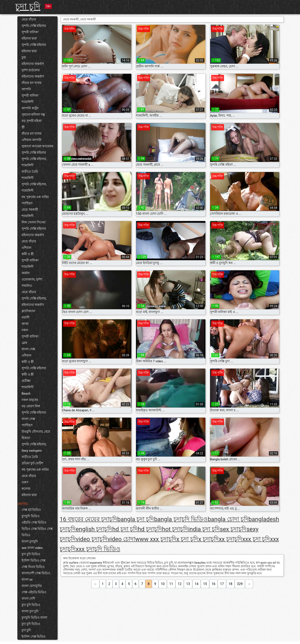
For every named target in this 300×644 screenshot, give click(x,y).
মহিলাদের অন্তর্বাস (33, 64)
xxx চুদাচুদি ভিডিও (98, 549)
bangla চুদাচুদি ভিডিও (181, 519)
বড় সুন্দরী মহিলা (32, 121)
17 (222, 584)
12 (180, 584)
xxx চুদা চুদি (256, 539)
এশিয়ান (26, 248)
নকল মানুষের (30, 400)
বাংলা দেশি (28, 598)
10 (163, 584)
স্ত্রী (23, 127)
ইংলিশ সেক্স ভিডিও (33, 637)
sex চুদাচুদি (233, 529)
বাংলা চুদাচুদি (30, 541)
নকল (25, 330)
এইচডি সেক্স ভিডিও (34, 522)
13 (188, 584)
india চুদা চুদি (204, 529)
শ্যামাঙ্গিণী (27, 102)
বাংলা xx (27, 579)
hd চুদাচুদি (150, 529)
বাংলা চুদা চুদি (30, 611)
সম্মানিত (27, 286)
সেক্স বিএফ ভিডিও (33, 567)
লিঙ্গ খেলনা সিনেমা (33, 222)
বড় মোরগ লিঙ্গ (31, 406)
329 (240, 584)
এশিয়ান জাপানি (31, 140)
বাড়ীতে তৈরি (30, 172)
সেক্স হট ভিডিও (31, 510)
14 (196, 584)
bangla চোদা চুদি (228, 519)
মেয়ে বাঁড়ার (29, 19)
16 (213, 584)
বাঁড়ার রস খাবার (31, 83)
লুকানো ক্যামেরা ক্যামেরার (37, 146)
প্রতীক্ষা (26, 381)
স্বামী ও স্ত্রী (28, 254)
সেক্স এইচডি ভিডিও (34, 592)
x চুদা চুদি (187, 539)
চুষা (24, 57)
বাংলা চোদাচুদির (32, 586)
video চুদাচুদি (91, 539)
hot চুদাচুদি (175, 529)
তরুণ (25, 482)
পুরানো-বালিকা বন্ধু (33, 114)
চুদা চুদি (27, 7)
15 (205, 584)
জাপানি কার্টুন (30, 108)
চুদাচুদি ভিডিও (31, 516)
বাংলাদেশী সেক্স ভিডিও (36, 573)
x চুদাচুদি (208, 539)
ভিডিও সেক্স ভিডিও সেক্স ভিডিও (37, 532)
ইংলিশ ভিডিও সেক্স (33, 560)
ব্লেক (24, 343)
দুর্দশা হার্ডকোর (31, 70)
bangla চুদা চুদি (135, 519)
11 (171, 584)
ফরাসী (25, 317)
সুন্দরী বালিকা (30, 32)
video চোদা (121, 539)
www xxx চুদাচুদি (155, 539)
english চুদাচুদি (94, 529)
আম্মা (25, 324)
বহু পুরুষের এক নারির (35, 197)
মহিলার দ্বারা (29, 38)
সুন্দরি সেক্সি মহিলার (34, 26)
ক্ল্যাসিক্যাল (28, 311)
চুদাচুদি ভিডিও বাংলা (34, 617)
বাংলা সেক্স (28, 349)
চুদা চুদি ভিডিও (31, 554)
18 (230, 584)
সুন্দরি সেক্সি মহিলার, (34, 159)
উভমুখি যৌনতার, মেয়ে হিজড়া (36, 435)
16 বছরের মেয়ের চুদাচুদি (88, 519)
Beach (26, 393)
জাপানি (26, 89)
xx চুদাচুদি (230, 539)
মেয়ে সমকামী (30, 210)
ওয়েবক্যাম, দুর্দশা (32, 279)
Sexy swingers (32, 451)
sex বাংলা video (32, 548)
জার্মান (26, 273)
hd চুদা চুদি (125, 529)
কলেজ (26, 489)
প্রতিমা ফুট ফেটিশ (32, 463)
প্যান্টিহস (27, 203)
